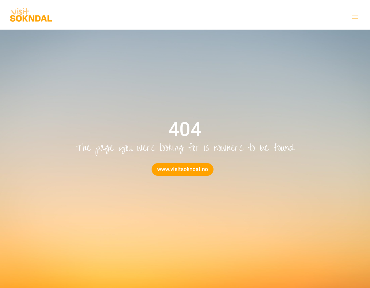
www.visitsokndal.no (182, 169)
